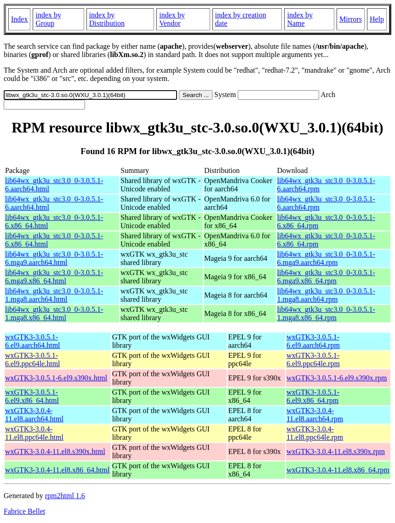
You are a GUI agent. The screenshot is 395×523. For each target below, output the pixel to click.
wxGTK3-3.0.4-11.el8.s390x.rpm (335, 451)
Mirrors (350, 19)
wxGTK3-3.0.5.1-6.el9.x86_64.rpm (312, 396)
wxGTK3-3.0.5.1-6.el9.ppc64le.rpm (313, 359)
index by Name (300, 19)
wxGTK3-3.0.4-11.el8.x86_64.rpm (337, 470)
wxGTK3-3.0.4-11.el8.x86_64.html (57, 470)
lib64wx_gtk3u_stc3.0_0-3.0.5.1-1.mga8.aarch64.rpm (326, 295)
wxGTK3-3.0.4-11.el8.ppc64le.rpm (314, 433)
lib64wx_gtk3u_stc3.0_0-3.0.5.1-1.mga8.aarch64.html (54, 295)
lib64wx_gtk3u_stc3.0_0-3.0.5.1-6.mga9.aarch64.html (54, 258)
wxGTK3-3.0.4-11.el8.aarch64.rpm (314, 415)
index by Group (48, 19)
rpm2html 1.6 (65, 496)
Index (19, 19)
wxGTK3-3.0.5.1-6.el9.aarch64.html (32, 341)
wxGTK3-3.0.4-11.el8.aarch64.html (34, 415)
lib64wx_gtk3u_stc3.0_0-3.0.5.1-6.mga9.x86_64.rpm (326, 277)
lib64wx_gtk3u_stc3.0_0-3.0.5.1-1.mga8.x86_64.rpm (326, 313)
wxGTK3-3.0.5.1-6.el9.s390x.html (56, 378)
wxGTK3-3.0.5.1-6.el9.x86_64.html (32, 396)
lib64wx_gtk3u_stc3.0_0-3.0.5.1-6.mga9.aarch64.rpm (326, 258)
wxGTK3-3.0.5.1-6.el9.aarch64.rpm (313, 341)
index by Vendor (172, 19)
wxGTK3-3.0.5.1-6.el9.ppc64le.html (32, 359)
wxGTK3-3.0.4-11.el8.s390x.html (55, 451)
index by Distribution (107, 19)
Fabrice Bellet (24, 511)
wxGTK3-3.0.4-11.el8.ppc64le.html (34, 433)
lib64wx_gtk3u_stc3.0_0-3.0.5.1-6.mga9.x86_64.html (54, 277)
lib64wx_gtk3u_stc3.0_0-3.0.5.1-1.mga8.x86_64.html (54, 313)
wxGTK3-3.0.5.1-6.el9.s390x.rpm (336, 378)
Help (377, 19)
